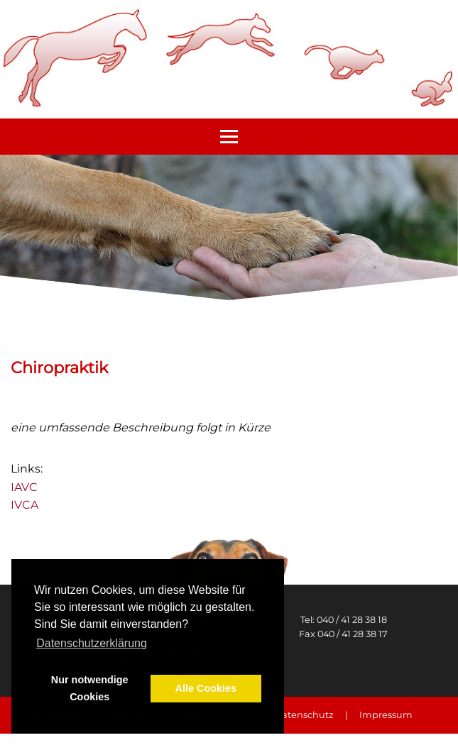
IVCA (24, 505)
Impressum (386, 715)
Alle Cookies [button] (205, 688)
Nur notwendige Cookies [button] (90, 688)
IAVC (24, 487)
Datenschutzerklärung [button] (91, 643)
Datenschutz (304, 715)
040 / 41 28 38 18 (352, 619)
